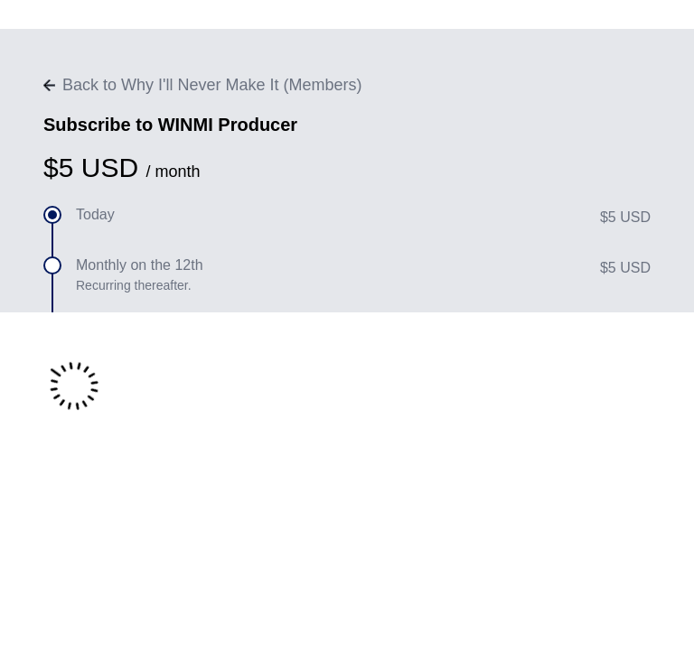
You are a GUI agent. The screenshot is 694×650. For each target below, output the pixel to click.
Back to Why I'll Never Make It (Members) (202, 85)
